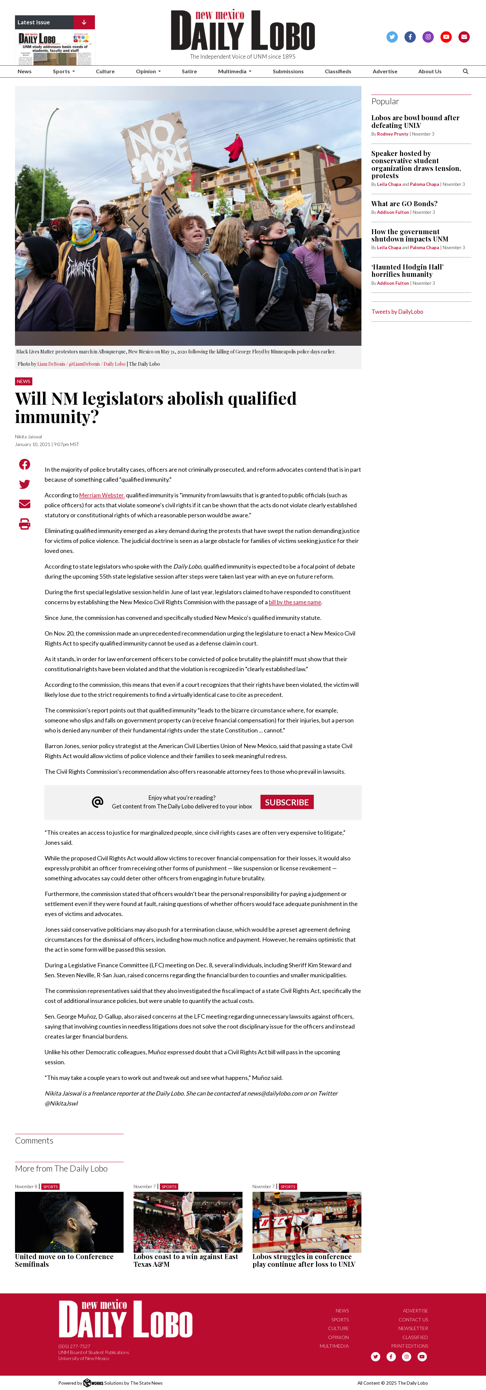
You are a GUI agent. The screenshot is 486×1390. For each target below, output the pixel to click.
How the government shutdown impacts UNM (409, 235)
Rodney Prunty (392, 134)
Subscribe (287, 802)
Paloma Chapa (424, 184)
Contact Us (413, 1319)
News (25, 71)
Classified (415, 1337)
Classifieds (338, 71)
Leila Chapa (389, 184)
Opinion (338, 1337)
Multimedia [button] (232, 71)
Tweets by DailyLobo (397, 311)
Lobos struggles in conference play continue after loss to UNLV (303, 1260)
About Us (430, 71)
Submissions (288, 71)
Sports (50, 1186)
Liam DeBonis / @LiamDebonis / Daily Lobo (81, 364)
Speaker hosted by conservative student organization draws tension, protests (416, 164)
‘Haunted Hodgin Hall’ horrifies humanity (407, 270)
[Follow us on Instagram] (428, 36)
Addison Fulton (393, 212)
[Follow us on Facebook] (410, 36)
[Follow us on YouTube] (446, 36)
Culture (105, 71)
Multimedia (334, 1346)
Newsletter (413, 1328)
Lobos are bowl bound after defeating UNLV (415, 121)
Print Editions (409, 1346)
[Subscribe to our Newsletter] (464, 36)
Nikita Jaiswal (28, 436)
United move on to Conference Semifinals (64, 1260)
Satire (189, 71)
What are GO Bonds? (404, 203)
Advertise (385, 71)
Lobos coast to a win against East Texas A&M (186, 1260)
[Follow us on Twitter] (392, 36)
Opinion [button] (146, 71)
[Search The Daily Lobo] (465, 71)
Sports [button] (62, 71)
